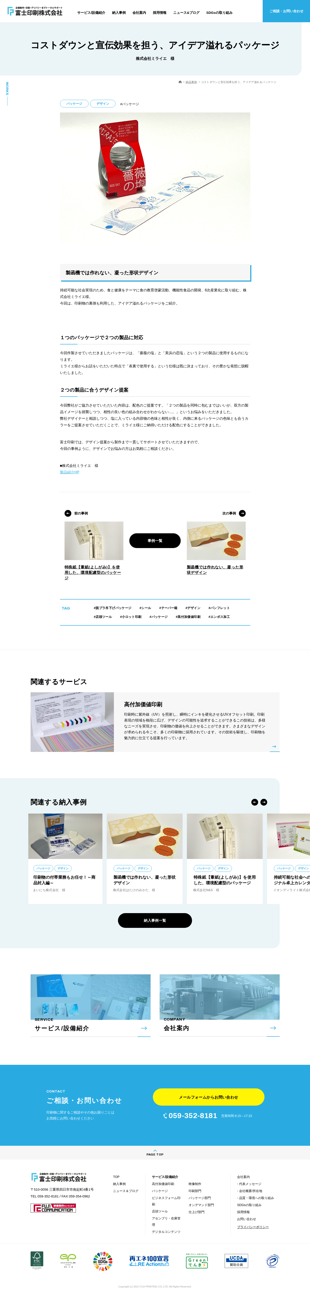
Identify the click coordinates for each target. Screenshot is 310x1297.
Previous (254, 802)
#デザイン (192, 608)
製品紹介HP (69, 472)
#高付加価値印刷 (188, 617)
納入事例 (119, 1184)
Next (263, 802)
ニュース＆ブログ (125, 1191)
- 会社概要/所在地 (249, 1191)
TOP (116, 1177)
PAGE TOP (155, 1154)
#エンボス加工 (219, 617)
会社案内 (243, 1177)
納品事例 (191, 82)
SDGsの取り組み (249, 1205)
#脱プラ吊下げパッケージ (112, 608)
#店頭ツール (103, 617)
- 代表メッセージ (249, 1184)
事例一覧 (155, 541)
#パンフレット (219, 608)
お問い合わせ (246, 1219)
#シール (145, 608)
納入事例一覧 (155, 920)
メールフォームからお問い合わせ (208, 1097)
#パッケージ (158, 617)
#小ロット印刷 (130, 617)
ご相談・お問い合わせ (286, 11)
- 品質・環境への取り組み (255, 1198)
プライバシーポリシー (253, 1227)
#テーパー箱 (168, 608)
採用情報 (243, 1212)
